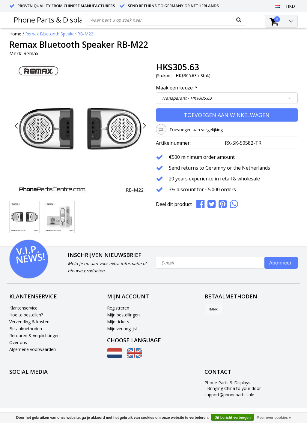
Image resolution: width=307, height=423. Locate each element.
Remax (30, 53)
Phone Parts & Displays (52, 20)
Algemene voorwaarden (32, 349)
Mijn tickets (118, 322)
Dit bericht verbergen (232, 417)
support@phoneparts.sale (229, 394)
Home (15, 34)
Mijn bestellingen (123, 315)
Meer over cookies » (273, 417)
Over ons (18, 342)
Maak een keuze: (177, 87)
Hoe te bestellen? (26, 315)
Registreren (118, 308)
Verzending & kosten (29, 322)
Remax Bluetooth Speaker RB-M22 (59, 34)
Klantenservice (23, 308)
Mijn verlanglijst (122, 328)
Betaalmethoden (25, 328)
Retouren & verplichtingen (34, 335)
